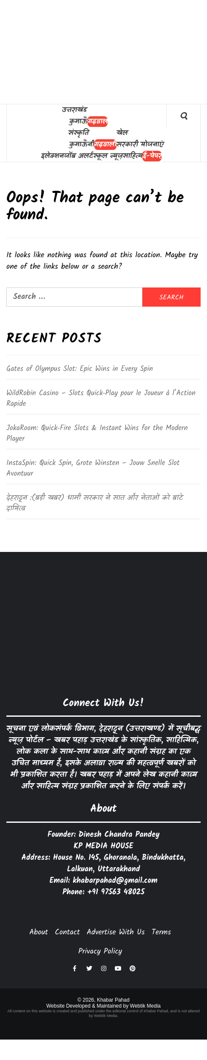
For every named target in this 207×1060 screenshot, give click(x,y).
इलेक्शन (52, 156)
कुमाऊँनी (81, 144)
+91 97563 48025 (116, 892)
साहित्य (132, 156)
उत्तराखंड (74, 110)
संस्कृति (78, 133)
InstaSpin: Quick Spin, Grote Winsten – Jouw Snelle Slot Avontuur (93, 469)
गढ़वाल (98, 121)
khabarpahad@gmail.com (115, 881)
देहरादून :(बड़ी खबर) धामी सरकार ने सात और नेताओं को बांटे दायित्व (94, 504)
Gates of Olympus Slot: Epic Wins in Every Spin (79, 369)
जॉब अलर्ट (78, 156)
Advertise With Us (116, 932)
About (38, 932)
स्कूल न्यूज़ (108, 156)
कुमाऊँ (78, 121)
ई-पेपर (152, 156)
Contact (67, 932)
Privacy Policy (100, 951)
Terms (161, 932)
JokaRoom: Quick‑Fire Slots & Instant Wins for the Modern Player (97, 434)
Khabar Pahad (113, 1000)
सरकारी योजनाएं (140, 144)
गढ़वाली (105, 144)
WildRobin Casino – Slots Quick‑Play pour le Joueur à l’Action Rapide (101, 399)
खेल (122, 133)
